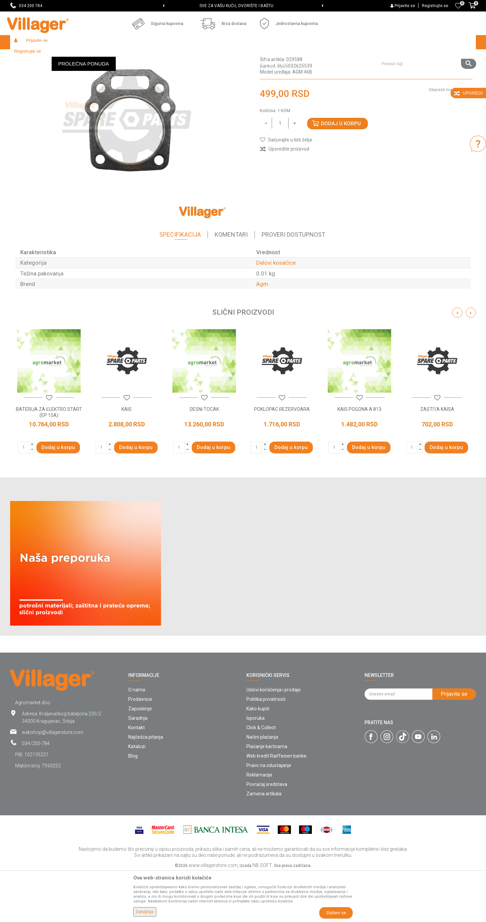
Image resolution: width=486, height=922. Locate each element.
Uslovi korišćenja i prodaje (273, 739)
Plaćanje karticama (266, 795)
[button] (426, 42)
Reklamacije (259, 824)
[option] (243, 5)
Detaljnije (145, 912)
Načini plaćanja (262, 786)
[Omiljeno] (458, 5)
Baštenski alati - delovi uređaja (148, 56)
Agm (262, 333)
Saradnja (137, 767)
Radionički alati (98, 56)
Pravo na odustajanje (268, 814)
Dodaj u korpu (341, 173)
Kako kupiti (257, 758)
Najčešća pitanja (145, 786)
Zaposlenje (140, 758)
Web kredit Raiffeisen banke (276, 805)
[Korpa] (472, 9)
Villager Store (23, 56)
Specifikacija (180, 283)
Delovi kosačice (198, 56)
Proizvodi (50, 56)
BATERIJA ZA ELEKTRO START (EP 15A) (49, 461)
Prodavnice (140, 748)
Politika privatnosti (266, 748)
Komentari (231, 283)
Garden (71, 56)
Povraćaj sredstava (266, 833)
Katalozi (136, 795)
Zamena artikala (263, 843)
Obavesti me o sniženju (451, 139)
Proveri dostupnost (293, 283)
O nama (136, 739)
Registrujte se (435, 5)
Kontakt (136, 777)
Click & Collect (261, 777)
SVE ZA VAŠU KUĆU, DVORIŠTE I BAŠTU (242, 5)
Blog (133, 805)
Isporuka (255, 767)
